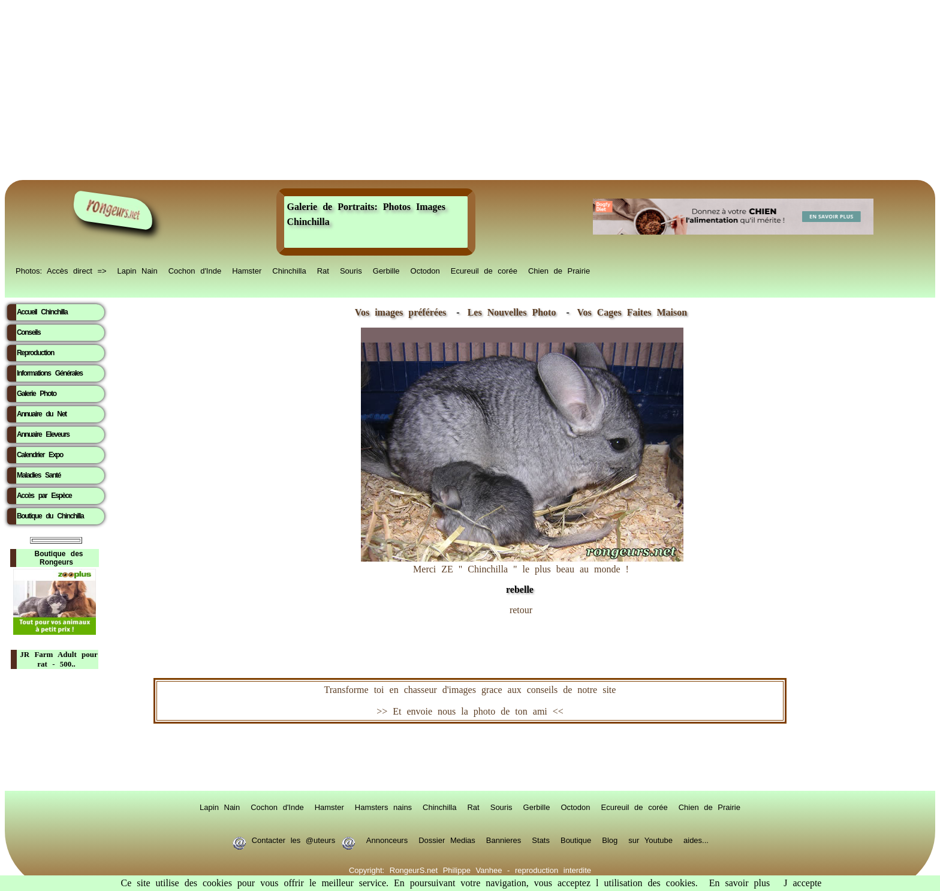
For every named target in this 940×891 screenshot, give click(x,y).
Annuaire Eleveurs (43, 434)
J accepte (802, 883)
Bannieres (504, 839)
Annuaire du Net (42, 414)
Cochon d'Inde (194, 270)
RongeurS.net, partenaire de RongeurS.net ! (470, 757)
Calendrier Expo (40, 455)
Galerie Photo (36, 393)
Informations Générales (50, 373)
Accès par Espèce (44, 495)
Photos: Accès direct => (61, 270)
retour (521, 610)
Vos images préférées (400, 312)
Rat (323, 270)
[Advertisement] (470, 90)
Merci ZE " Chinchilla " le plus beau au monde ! (522, 573)
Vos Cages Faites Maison (629, 312)
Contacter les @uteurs (293, 839)
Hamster (246, 270)
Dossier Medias (446, 839)
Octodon (425, 270)
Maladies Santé (39, 475)
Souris (351, 270)
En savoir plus (739, 883)
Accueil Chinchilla (42, 312)
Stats (541, 839)
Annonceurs (387, 839)
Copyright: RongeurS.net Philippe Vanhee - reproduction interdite (470, 869)
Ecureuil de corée (484, 270)
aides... (696, 839)
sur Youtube (650, 839)
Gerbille (386, 270)
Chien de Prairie (559, 270)
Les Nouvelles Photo (515, 312)
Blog (609, 839)
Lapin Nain (138, 270)
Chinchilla (289, 270)
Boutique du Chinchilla (50, 516)
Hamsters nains (383, 806)
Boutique (576, 839)
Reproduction (35, 353)
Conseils (28, 332)
